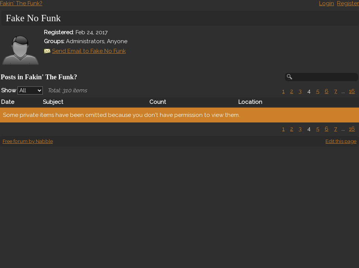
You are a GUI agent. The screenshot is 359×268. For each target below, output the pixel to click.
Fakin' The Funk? (21, 3)
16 (352, 91)
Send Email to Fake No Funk (89, 51)
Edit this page (340, 141)
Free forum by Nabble (28, 141)
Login (326, 3)
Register (348, 3)
